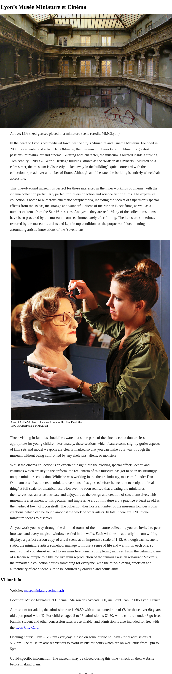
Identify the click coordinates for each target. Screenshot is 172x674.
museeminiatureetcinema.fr (44, 590)
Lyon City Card (27, 627)
